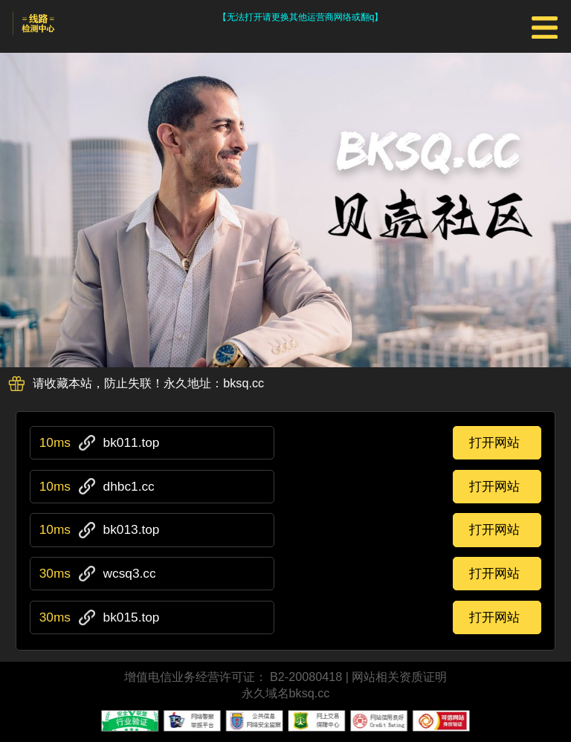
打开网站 (494, 442)
